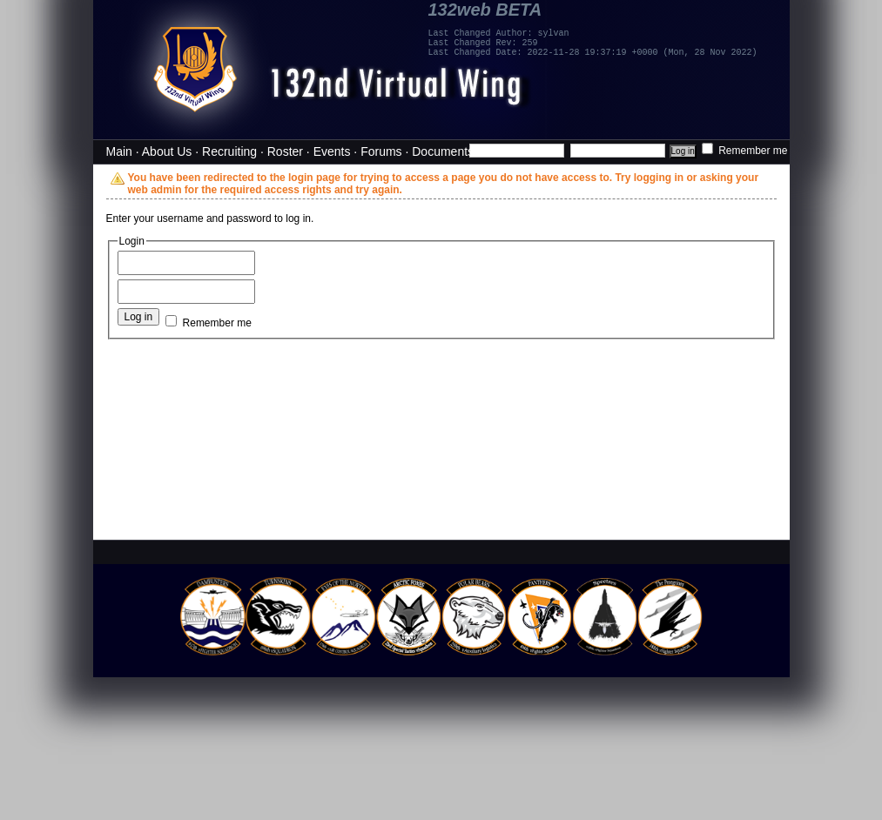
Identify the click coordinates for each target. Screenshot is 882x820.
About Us (167, 151)
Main (119, 151)
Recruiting (229, 151)
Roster (285, 151)
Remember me (745, 151)
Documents (443, 151)
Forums (380, 151)
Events (332, 151)
